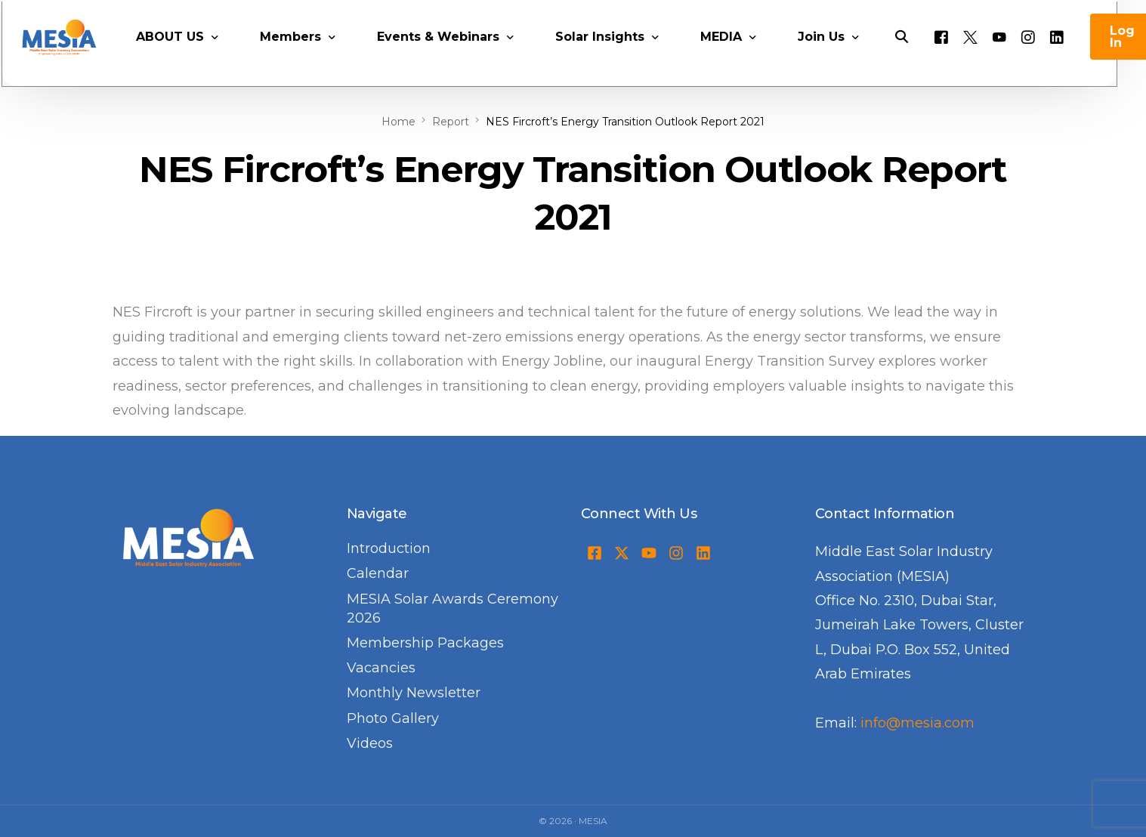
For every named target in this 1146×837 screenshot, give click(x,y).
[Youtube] (1019, 57)
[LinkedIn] (1076, 57)
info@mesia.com (917, 723)
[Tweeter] (990, 57)
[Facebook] (961, 57)
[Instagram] (1047, 57)
